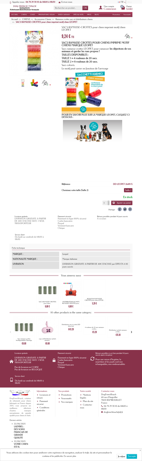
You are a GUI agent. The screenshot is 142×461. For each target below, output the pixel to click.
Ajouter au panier (121, 202)
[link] (120, 209)
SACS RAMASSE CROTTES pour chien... (47, 294)
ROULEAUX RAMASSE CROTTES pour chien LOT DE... (94, 291)
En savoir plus (70, 456)
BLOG (97, 14)
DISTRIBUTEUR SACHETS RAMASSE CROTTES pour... (71, 294)
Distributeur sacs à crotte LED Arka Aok (71, 317)
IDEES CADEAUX (64, 14)
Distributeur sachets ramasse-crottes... (118, 322)
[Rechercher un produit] (68, 8)
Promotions (116, 14)
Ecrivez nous (65, 2)
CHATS (32, 14)
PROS (89, 14)
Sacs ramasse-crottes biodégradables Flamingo (24, 331)
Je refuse (121, 456)
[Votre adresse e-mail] (65, 443)
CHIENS (24, 14)
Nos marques (67, 387)
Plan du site (88, 387)
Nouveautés (127, 14)
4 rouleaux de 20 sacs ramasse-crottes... (94, 319)
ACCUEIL (14, 14)
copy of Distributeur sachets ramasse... (47, 331)
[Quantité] (104, 203)
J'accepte (132, 456)
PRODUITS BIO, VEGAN (46, 14)
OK (85, 8)
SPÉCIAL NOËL (78, 14)
